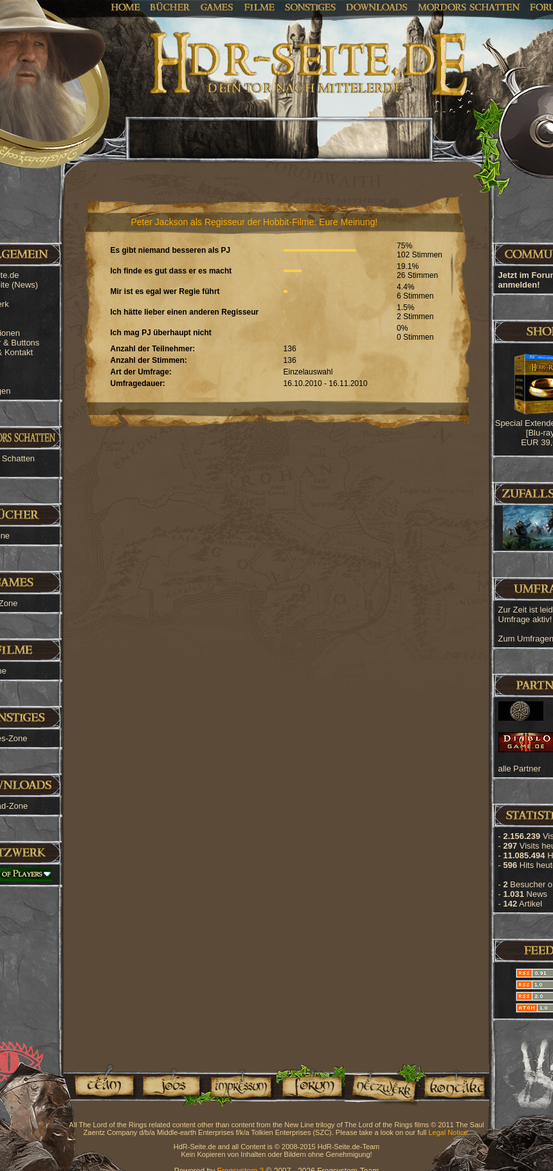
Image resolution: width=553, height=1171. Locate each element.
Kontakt (454, 1085)
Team (100, 1085)
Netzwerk (382, 1085)
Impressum (240, 1085)
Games (217, 6)
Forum (310, 1085)
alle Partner (519, 768)
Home (126, 6)
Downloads (377, 6)
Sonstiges (310, 6)
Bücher (170, 6)
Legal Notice (447, 1132)
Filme (259, 6)
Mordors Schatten (468, 6)
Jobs (170, 1085)
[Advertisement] (488, 412)
